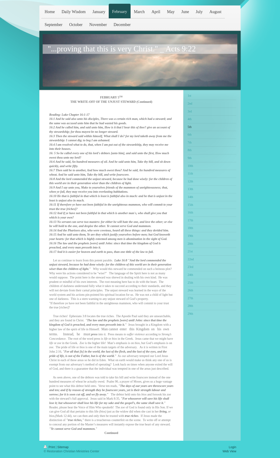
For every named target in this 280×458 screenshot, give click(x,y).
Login (232, 447)
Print (50, 447)
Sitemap (62, 447)
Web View (229, 451)
